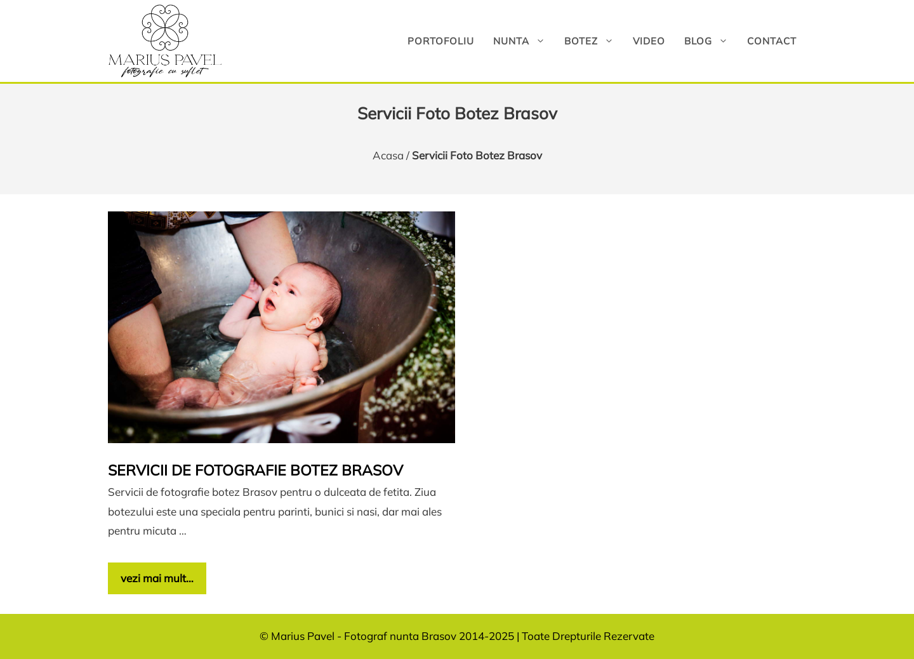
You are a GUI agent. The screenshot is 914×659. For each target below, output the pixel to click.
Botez (593, 41)
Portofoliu (440, 41)
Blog (711, 41)
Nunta (524, 41)
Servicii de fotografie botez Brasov (255, 470)
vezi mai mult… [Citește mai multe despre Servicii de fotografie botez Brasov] (157, 578)
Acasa (388, 155)
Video (649, 41)
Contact (772, 41)
